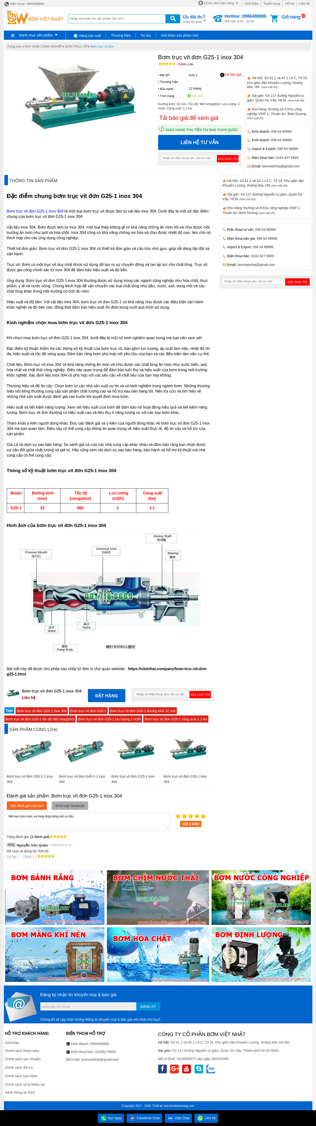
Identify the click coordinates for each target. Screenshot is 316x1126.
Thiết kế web (160, 1106)
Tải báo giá (230, 75)
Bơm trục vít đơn (102, 46)
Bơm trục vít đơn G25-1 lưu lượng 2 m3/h (109, 719)
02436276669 (105, 1052)
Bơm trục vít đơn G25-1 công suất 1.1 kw (176, 719)
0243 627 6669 (287, 158)
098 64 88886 (281, 131)
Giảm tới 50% (194, 19)
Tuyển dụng (271, 3)
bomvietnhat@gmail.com (281, 166)
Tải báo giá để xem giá (188, 118)
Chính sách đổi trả (19, 1067)
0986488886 (99, 1044)
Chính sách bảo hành (21, 1076)
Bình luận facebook (70, 806)
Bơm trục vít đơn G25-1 (88, 711)
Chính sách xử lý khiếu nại (25, 1084)
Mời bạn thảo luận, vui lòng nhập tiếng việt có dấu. (88, 821)
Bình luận (185, 64)
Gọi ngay (111, 1118)
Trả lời (12, 857)
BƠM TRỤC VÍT (76, 46)
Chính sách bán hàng (219, 3)
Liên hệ (304, 3)
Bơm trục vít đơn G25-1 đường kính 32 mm (143, 711)
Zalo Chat (178, 1118)
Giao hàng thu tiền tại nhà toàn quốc (202, 130)
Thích (25, 857)
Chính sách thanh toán (22, 1051)
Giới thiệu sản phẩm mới (179, 35)
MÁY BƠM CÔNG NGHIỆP (43, 46)
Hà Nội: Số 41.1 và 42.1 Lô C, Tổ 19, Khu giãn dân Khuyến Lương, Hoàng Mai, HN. (277, 82)
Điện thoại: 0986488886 (24, 4)
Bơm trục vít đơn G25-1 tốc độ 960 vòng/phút (40, 719)
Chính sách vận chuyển (23, 1059)
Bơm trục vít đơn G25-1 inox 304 (36, 211)
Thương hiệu (120, 35)
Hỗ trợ (289, 3)
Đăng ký (148, 1007)
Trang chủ (14, 46)
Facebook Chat (144, 1118)
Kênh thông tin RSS (20, 1092)
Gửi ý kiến (190, 824)
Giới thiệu (251, 3)
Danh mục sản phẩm (35, 35)
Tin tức (146, 35)
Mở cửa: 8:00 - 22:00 (245, 18)
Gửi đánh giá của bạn (26, 806)
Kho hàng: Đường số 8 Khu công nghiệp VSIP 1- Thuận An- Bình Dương (276, 113)
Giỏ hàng (291, 17)
